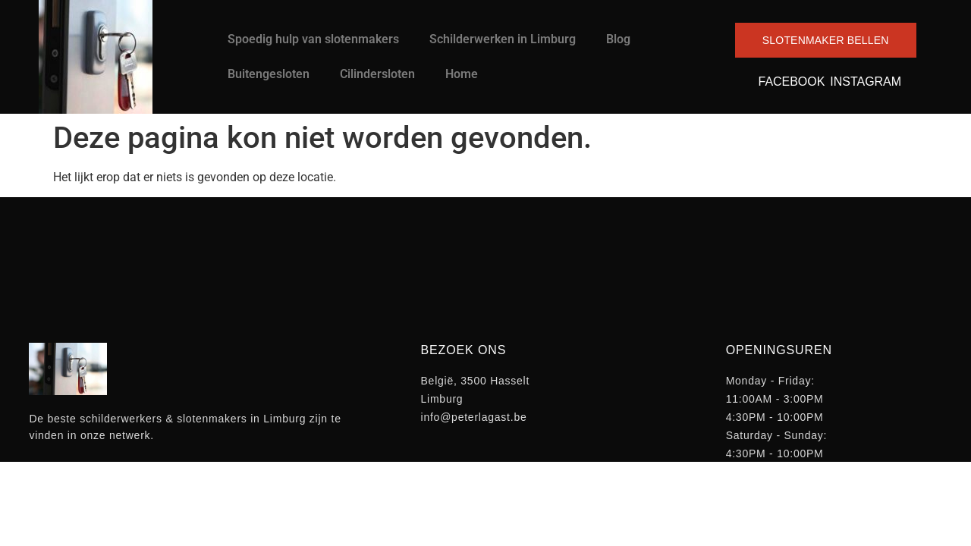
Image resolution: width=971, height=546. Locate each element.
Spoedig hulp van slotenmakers (313, 39)
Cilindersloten (377, 74)
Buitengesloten (269, 74)
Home (461, 74)
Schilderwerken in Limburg (502, 39)
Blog (618, 39)
